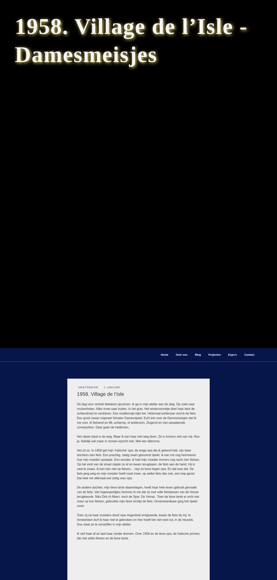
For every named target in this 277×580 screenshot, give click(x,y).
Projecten (214, 354)
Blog (198, 354)
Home (164, 354)
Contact (249, 354)
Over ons (182, 354)
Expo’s (232, 354)
